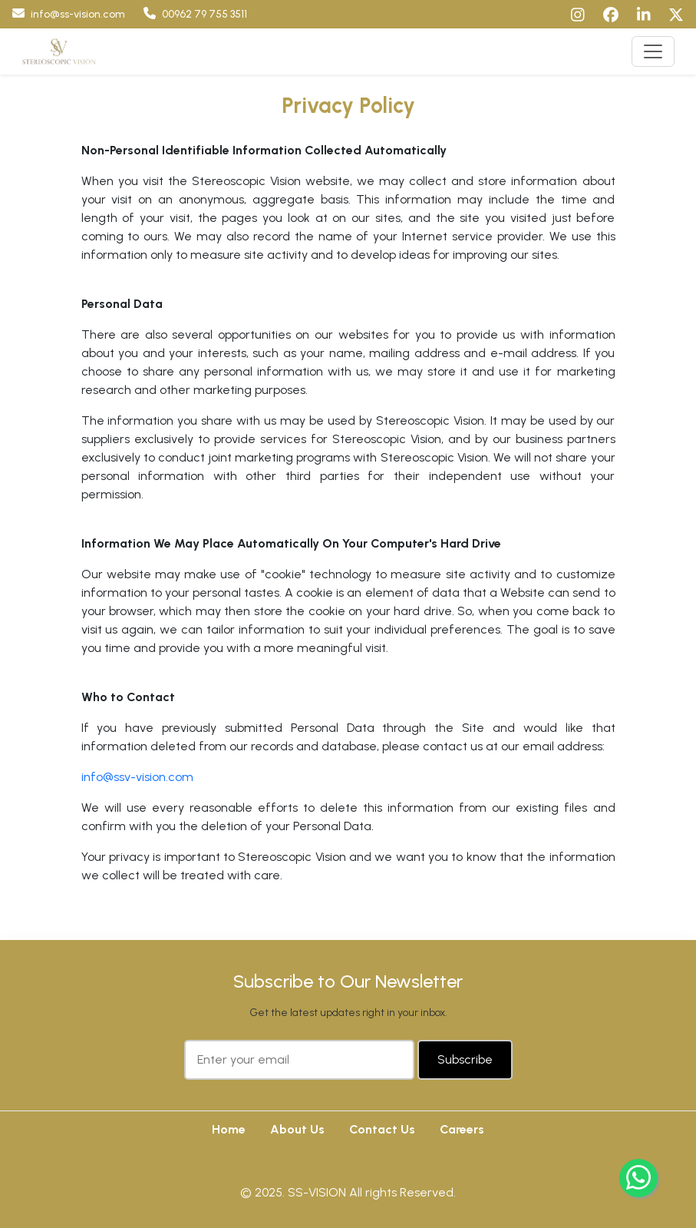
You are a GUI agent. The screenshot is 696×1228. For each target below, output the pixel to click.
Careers (462, 1129)
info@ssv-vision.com (137, 777)
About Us (297, 1129)
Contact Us (382, 1129)
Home (229, 1129)
